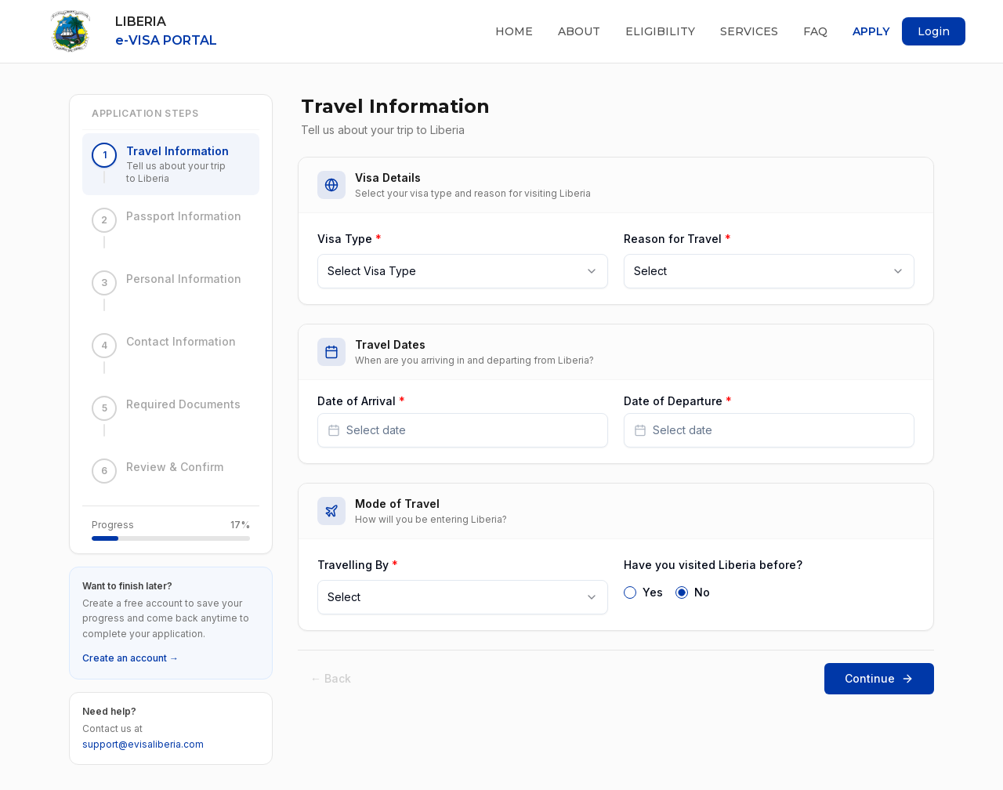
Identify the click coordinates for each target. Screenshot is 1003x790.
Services (749, 31)
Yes (653, 592)
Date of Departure (678, 401)
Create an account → (130, 658)
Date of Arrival (361, 401)
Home (514, 31)
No (702, 592)
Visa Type (349, 238)
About (579, 31)
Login (934, 31)
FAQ (815, 31)
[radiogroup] (769, 591)
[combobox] (462, 271)
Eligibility (660, 31)
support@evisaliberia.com (143, 744)
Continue (879, 678)
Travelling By (357, 564)
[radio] (630, 592)
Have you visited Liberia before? (713, 564)
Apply (871, 31)
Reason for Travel (677, 238)
